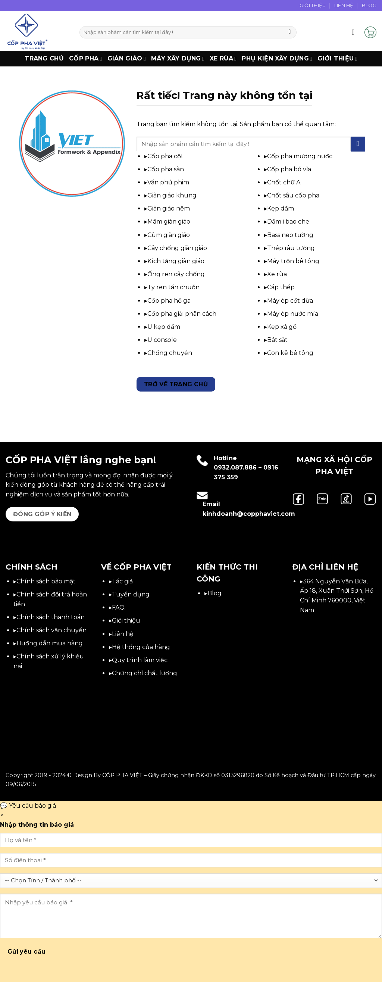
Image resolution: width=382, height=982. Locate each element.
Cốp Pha (85, 58)
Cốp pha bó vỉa (289, 169)
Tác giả (122, 581)
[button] (355, 32)
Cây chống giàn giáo (177, 248)
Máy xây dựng (177, 58)
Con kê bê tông (290, 352)
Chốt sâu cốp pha (293, 195)
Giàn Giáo (126, 58)
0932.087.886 (235, 467)
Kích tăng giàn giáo (175, 261)
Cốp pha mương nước (299, 156)
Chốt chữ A (283, 182)
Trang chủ (44, 58)
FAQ (118, 607)
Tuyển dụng (131, 594)
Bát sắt (277, 339)
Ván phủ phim (168, 182)
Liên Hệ (344, 5)
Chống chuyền (169, 352)
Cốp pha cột (165, 156)
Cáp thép (281, 287)
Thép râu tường (291, 248)
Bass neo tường (290, 235)
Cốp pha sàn (165, 169)
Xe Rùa (223, 58)
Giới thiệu (337, 58)
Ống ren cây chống (176, 274)
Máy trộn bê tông (293, 261)
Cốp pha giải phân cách (181, 313)
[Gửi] (290, 32)
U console (162, 339)
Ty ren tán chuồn (173, 287)
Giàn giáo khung (172, 195)
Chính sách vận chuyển (51, 630)
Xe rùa (277, 274)
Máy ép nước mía (292, 313)
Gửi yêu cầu (26, 951)
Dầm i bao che (288, 221)
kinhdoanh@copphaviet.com (249, 513)
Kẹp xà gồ (282, 326)
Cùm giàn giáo (168, 235)
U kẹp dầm (163, 326)
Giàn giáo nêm (168, 208)
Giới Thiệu (313, 5)
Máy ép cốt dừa (290, 300)
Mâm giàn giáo (168, 221)
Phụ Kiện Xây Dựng (277, 58)
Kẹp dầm (280, 208)
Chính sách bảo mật (46, 581)
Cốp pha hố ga (169, 300)
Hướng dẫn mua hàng (49, 643)
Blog (369, 5)
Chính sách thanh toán (50, 617)
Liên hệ (123, 633)
